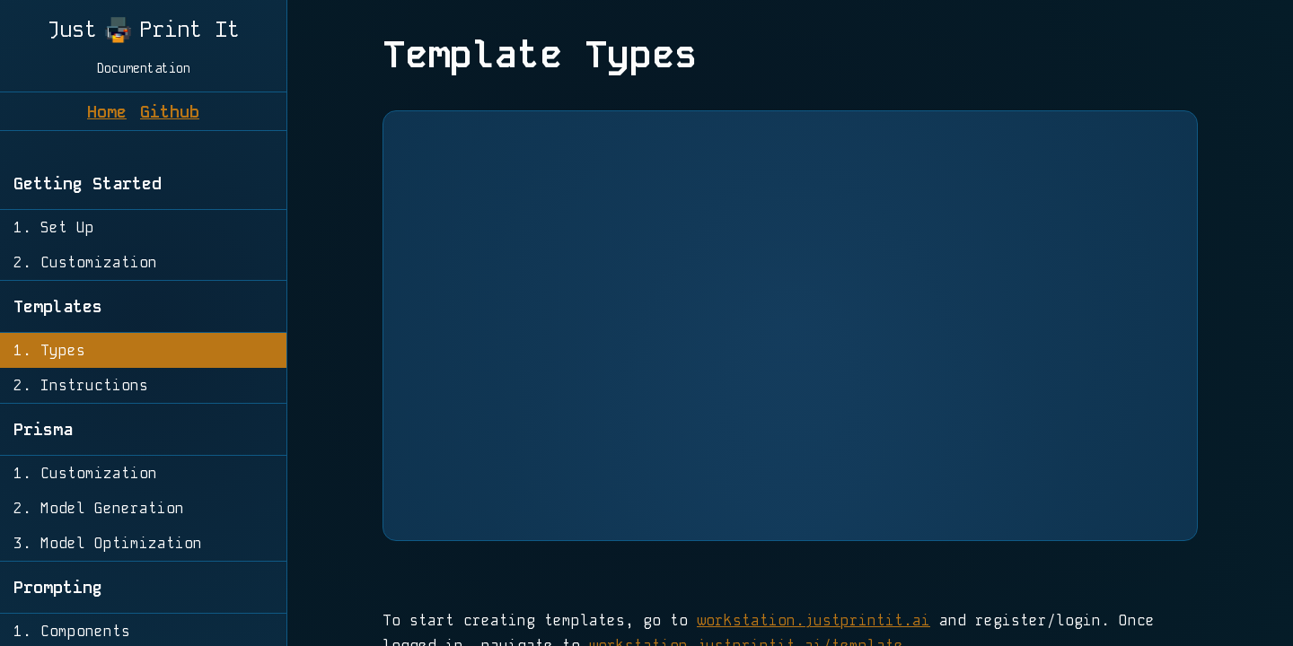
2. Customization (85, 262)
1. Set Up (53, 227)
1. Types (49, 350)
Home (107, 111)
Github (169, 111)
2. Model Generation (98, 508)
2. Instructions (80, 385)
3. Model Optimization (107, 543)
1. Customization (85, 473)
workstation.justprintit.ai (813, 620)
